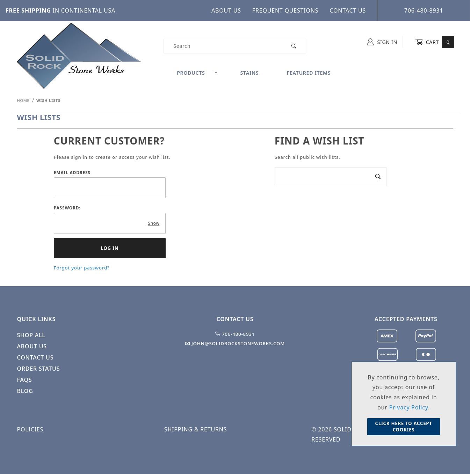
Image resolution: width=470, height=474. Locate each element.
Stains (249, 72)
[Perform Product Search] (294, 46)
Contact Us (348, 10)
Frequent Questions (285, 10)
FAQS (24, 380)
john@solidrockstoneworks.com (235, 343)
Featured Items (309, 72)
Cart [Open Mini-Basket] (435, 42)
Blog (25, 391)
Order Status (38, 368)
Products (197, 72)
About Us (226, 10)
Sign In (382, 41)
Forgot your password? (82, 268)
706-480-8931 (423, 10)
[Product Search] (223, 46)
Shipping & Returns (195, 429)
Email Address (72, 173)
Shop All (31, 335)
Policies (30, 429)
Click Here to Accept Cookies (403, 426)
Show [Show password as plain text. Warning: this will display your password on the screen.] (154, 223)
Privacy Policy (408, 407)
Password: (67, 208)
